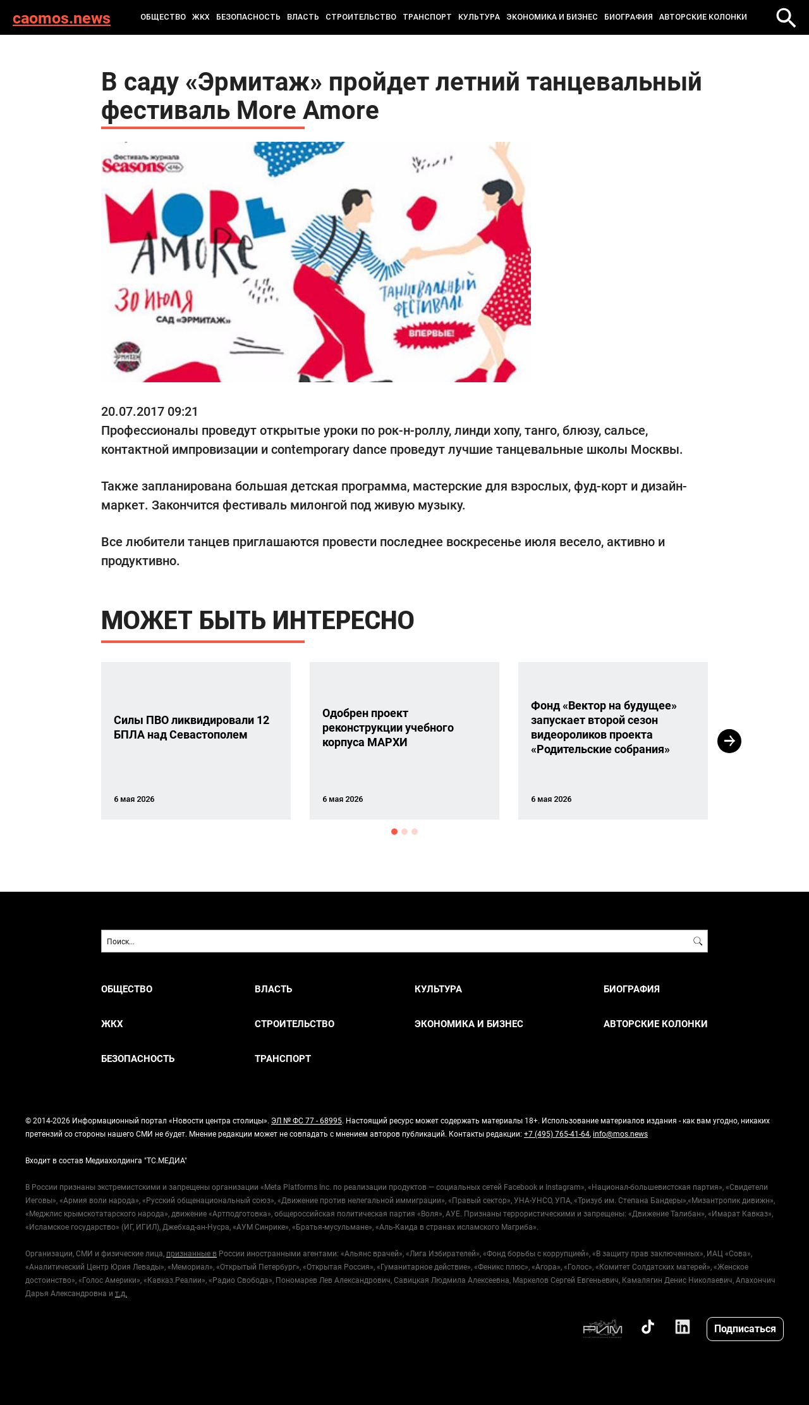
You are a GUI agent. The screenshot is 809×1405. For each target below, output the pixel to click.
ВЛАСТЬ (303, 17)
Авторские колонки (703, 17)
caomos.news (62, 17)
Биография (628, 17)
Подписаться (745, 1328)
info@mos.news (620, 1133)
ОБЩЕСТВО (163, 17)
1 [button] (394, 831)
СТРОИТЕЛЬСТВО (360, 17)
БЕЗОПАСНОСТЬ (248, 17)
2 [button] (404, 831)
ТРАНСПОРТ (427, 17)
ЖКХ (201, 17)
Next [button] (729, 741)
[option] (196, 741)
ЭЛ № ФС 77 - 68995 (306, 1120)
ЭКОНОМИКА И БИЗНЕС (552, 17)
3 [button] (414, 831)
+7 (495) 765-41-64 (557, 1133)
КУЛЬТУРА (479, 17)
